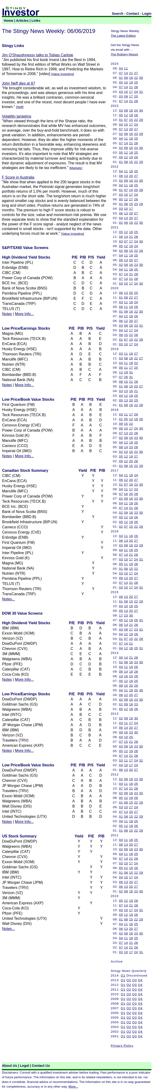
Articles (22, 20)
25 (136, 82)
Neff (20, 107)
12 (126, 115)
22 (136, 77)
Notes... (8, 599)
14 (126, 73)
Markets (75, 168)
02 (121, 134)
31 (141, 92)
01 (121, 77)
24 (136, 92)
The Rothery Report (124, 54)
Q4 (140, 980)
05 (121, 82)
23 (136, 134)
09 (126, 77)
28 (136, 87)
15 (131, 120)
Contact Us (41, 1065)
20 (131, 129)
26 (136, 115)
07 (121, 73)
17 (131, 92)
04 (121, 68)
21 (131, 73)
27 (136, 73)
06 (121, 176)
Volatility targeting (16, 116)
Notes (7, 314)
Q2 (128, 980)
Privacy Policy (122, 1045)
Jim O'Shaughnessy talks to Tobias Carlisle (37, 55)
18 (131, 171)
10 (126, 82)
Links (36, 20)
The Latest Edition (123, 35)
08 (126, 162)
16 (131, 77)
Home (8, 20)
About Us (9, 1065)
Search (117, 13)
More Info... (24, 314)
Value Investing (62, 74)
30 (141, 77)
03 (121, 92)
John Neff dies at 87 (18, 83)
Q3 (134, 980)
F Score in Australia (18, 177)
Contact (132, 13)
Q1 (123, 975)
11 (126, 68)
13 (126, 129)
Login (146, 13)
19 (131, 82)
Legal (24, 1065)
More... (73, 1086)
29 (141, 120)
